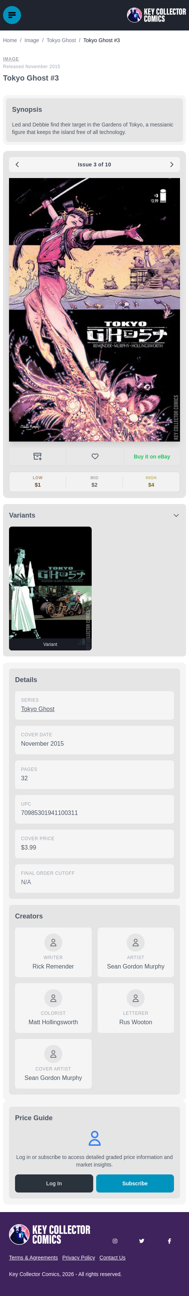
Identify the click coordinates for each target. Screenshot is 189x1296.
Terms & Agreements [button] (33, 1258)
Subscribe (135, 1183)
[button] (94, 310)
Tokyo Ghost (37, 709)
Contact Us (112, 1258)
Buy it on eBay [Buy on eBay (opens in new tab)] (152, 457)
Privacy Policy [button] (78, 1258)
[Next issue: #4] (171, 164)
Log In (54, 1183)
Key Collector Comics (34, 1274)
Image (11, 59)
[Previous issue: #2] (17, 164)
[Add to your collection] (37, 457)
